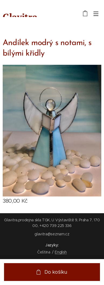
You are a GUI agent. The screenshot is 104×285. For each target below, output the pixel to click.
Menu (95, 13)
